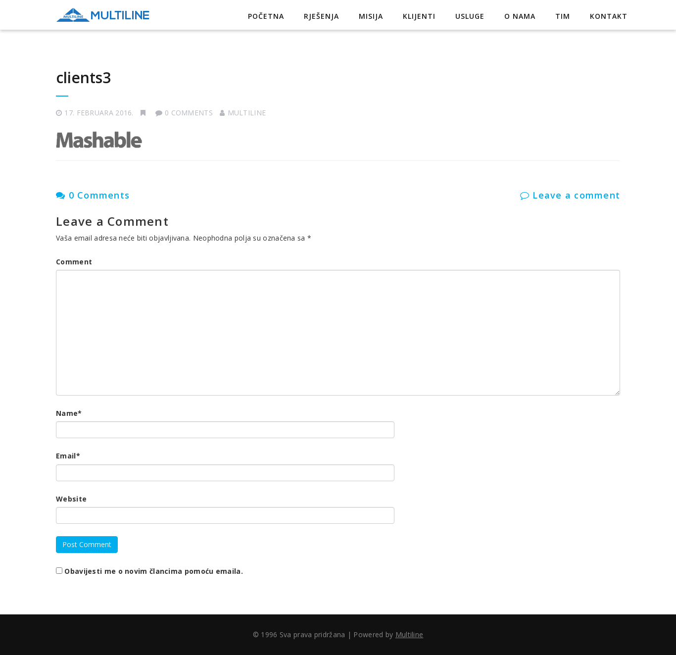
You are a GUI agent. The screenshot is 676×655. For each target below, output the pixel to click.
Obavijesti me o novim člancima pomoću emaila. (153, 571)
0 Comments (93, 195)
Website (71, 499)
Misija (371, 16)
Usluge (469, 16)
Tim (562, 16)
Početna (266, 16)
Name (69, 413)
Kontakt (609, 16)
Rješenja (321, 16)
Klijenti (419, 16)
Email (68, 455)
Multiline (247, 112)
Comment (74, 261)
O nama (519, 16)
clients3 (83, 77)
